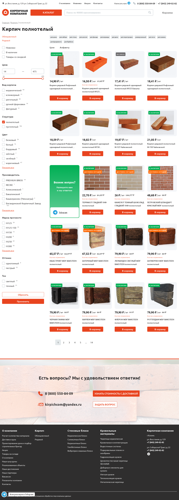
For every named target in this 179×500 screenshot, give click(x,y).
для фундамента (56, 42)
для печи (152, 37)
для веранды (104, 37)
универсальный (140, 37)
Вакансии (6, 476)
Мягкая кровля (107, 474)
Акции (87, 3)
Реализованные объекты (13, 465)
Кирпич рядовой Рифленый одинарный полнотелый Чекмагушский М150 (63, 145)
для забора (63, 37)
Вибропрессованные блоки (80, 450)
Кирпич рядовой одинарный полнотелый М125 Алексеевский (95, 90)
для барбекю (68, 42)
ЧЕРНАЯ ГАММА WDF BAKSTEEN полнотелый (61, 321)
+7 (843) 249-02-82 (167, 3)
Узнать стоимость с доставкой (116, 393)
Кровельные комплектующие (114, 442)
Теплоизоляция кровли (111, 478)
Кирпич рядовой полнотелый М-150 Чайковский (161, 145)
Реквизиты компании (12, 480)
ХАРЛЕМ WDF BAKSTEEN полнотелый (93, 321)
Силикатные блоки (76, 439)
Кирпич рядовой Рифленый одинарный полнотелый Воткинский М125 (63, 87)
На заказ (121, 54)
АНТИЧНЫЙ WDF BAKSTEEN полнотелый (95, 263)
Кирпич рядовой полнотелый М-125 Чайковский (129, 145)
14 (91, 342)
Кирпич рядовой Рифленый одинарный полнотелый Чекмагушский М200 (160, 87)
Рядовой (6, 40)
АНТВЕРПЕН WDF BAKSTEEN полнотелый (160, 263)
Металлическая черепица (112, 482)
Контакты (98, 3)
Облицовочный (9, 36)
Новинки (77, 3)
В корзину (62, 98)
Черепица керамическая (111, 438)
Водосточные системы (110, 446)
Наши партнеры (9, 472)
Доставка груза (9, 439)
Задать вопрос (105, 404)
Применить (23, 301)
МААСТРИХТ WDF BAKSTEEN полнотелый (63, 263)
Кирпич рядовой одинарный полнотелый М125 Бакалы (128, 87)
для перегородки (127, 37)
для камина (161, 37)
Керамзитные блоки (77, 443)
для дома (53, 37)
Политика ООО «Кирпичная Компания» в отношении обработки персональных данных (36, 496)
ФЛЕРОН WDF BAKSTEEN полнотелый (126, 321)
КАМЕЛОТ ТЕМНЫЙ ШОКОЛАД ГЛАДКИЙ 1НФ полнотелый (129, 204)
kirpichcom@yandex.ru (63, 404)
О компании (64, 3)
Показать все (8, 167)
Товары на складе (10, 454)
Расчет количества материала (15, 435)
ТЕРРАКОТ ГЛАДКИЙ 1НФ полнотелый (94, 204)
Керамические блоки (77, 435)
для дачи (115, 37)
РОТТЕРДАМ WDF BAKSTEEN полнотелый (160, 321)
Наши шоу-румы (9, 461)
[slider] (3, 78)
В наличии (57, 54)
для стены (73, 37)
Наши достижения (10, 469)
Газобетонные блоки (77, 447)
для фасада (94, 37)
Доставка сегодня (92, 172)
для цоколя (83, 37)
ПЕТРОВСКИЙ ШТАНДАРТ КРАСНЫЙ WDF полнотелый (160, 204)
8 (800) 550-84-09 (146, 3)
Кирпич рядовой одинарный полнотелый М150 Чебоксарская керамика (95, 145)
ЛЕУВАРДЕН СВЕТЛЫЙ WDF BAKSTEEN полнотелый (128, 263)
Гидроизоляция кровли (111, 457)
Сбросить (23, 294)
